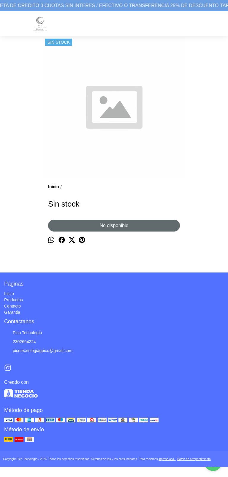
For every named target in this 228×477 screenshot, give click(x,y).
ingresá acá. (167, 459)
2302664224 (20, 342)
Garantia (12, 312)
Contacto (12, 306)
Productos (13, 299)
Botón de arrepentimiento (193, 459)
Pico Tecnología (23, 333)
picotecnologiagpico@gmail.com (38, 350)
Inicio (9, 293)
